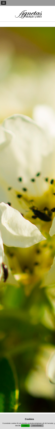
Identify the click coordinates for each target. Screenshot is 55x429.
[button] (3, 3)
